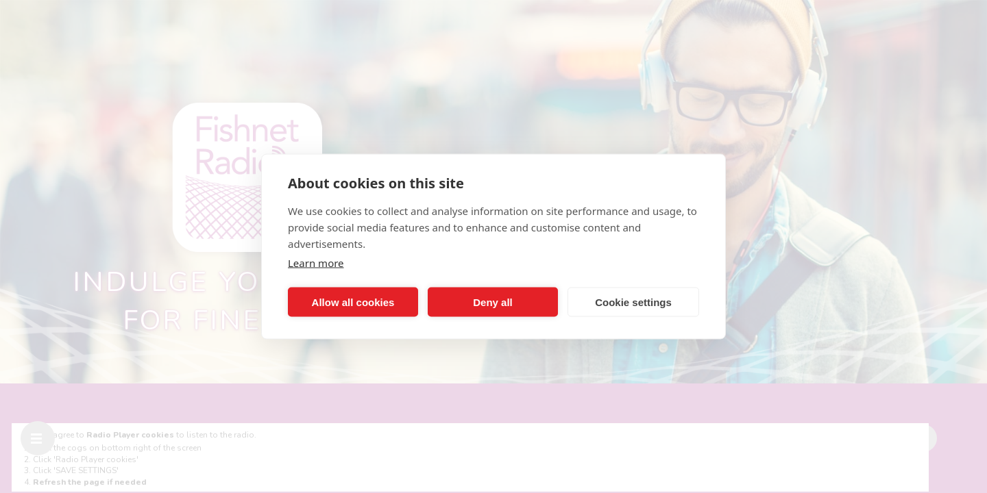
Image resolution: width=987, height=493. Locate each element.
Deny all (493, 301)
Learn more (316, 263)
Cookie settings (633, 301)
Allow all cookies (353, 301)
